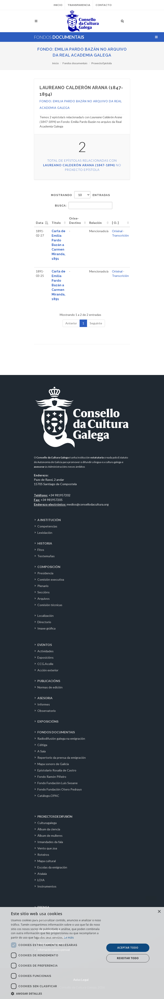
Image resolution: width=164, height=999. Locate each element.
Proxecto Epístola (101, 63)
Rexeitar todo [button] (128, 958)
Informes (43, 704)
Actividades (45, 651)
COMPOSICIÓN (48, 567)
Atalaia (42, 873)
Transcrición (120, 235)
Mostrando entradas (80, 194)
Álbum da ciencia (48, 829)
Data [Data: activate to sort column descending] (39, 223)
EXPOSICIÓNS (47, 721)
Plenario (43, 586)
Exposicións (45, 657)
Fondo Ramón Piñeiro (51, 776)
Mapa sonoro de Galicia (53, 764)
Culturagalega (47, 823)
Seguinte (96, 323)
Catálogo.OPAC (48, 795)
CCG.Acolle (45, 664)
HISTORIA (44, 543)
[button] (56, 993)
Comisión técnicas (49, 605)
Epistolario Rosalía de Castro (56, 770)
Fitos (40, 550)
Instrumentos (46, 886)
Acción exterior (47, 670)
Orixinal (117, 231)
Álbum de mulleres (50, 835)
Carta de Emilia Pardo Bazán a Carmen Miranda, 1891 (58, 244)
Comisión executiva (50, 579)
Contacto (104, 5)
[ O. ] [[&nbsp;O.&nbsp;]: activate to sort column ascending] (115, 223)
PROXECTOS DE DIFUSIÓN (54, 816)
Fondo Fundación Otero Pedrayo (59, 789)
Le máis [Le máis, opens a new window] (69, 937)
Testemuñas (46, 556)
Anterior (71, 323)
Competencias (47, 526)
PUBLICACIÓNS (48, 681)
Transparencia (79, 5)
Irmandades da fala (50, 842)
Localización (45, 615)
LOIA (41, 880)
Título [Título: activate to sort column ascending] (56, 223)
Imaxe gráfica (46, 628)
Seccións (43, 592)
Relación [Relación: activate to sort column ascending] (95, 223)
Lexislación (44, 532)
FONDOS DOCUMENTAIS (56, 732)
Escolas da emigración (52, 867)
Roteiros (43, 854)
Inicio (58, 5)
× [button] (159, 911)
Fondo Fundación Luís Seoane (57, 783)
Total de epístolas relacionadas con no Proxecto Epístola (82, 165)
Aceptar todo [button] (127, 947)
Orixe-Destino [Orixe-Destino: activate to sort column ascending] (75, 220)
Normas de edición (50, 687)
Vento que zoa (47, 848)
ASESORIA (44, 698)
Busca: (83, 205)
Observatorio (46, 711)
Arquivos (43, 598)
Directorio (44, 622)
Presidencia (45, 573)
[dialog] (82, 953)
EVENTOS (44, 645)
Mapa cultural (46, 861)
